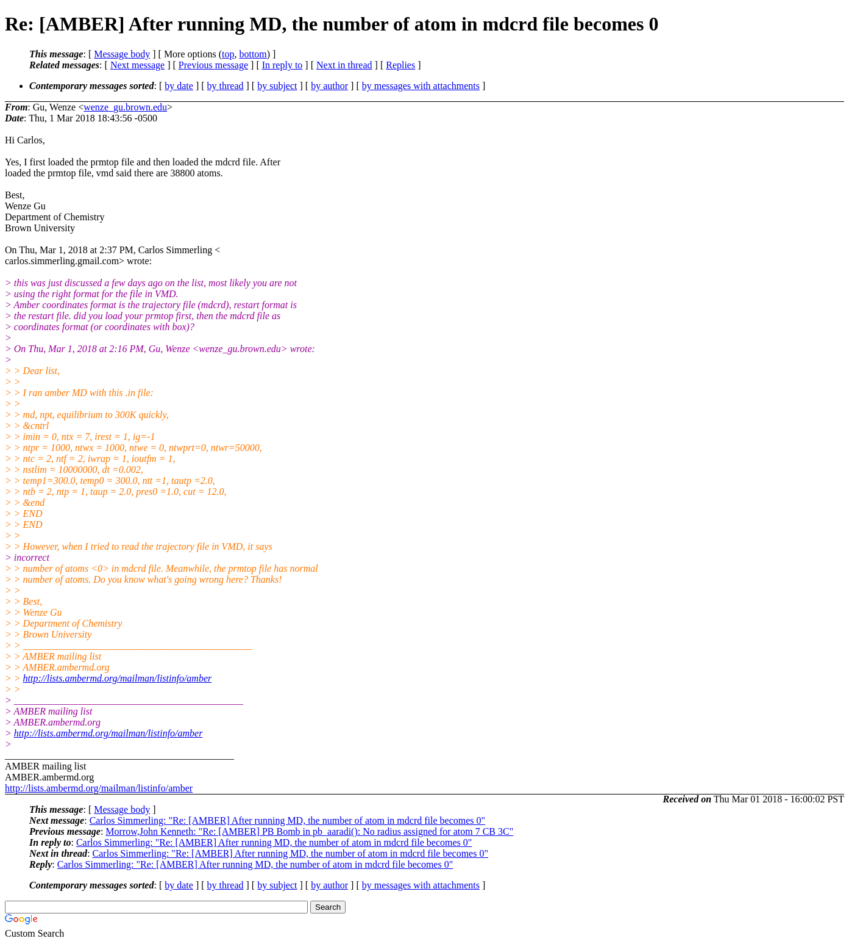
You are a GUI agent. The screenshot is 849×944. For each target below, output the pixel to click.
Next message (137, 65)
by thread (225, 86)
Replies (400, 65)
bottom (252, 54)
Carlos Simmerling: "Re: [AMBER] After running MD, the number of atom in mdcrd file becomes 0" (287, 820)
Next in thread (344, 65)
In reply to (282, 65)
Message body (122, 54)
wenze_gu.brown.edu (125, 107)
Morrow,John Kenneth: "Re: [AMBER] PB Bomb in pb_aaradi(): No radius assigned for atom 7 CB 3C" (309, 831)
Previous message (213, 65)
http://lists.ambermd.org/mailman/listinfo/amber (117, 678)
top (228, 54)
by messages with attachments (421, 86)
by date (179, 86)
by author (329, 86)
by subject (277, 86)
